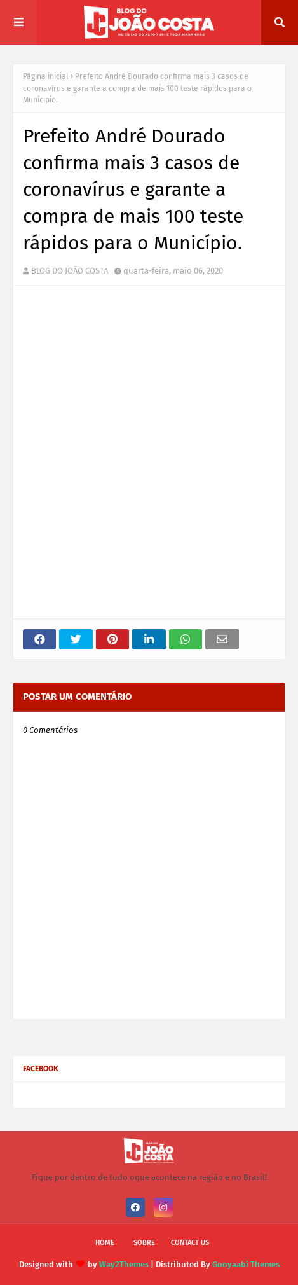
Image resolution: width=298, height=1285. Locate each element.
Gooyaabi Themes (246, 1264)
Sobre (144, 1243)
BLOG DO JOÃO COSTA (69, 270)
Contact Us (190, 1243)
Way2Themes (124, 1264)
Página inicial (46, 76)
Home (104, 1243)
